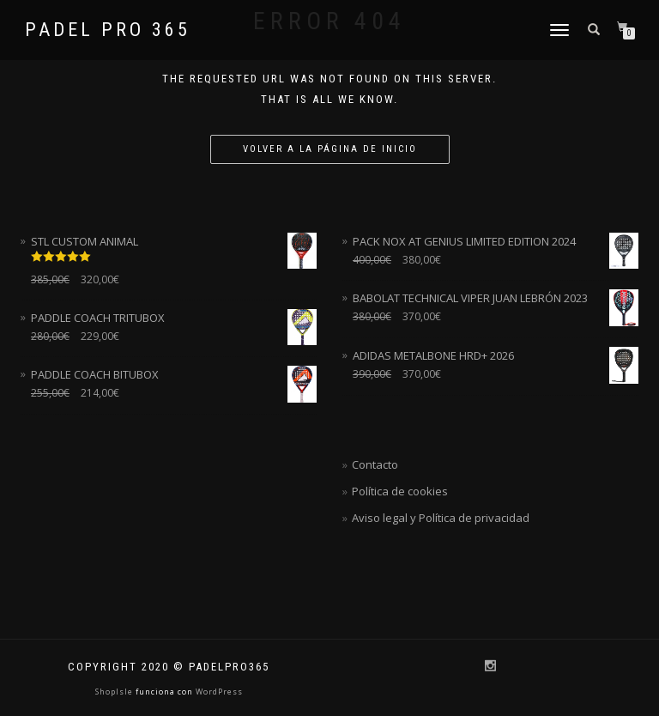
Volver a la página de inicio (330, 149)
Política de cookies (400, 491)
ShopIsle (115, 691)
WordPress (218, 691)
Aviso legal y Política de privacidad (440, 517)
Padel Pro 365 (107, 30)
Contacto (375, 464)
